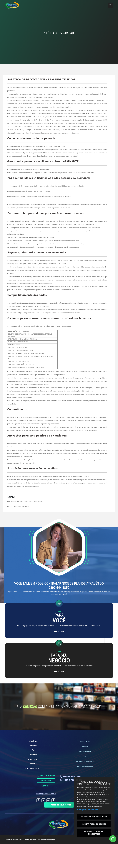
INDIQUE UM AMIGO (85, 751)
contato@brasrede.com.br (46, 794)
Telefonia (33, 755)
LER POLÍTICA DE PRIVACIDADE (94, 816)
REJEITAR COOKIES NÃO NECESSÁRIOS (94, 833)
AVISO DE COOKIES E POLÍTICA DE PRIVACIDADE (94, 783)
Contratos (46, 786)
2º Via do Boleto (46, 780)
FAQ (85, 756)
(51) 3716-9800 (71, 780)
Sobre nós (32, 764)
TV (33, 750)
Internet (33, 745)
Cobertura (33, 759)
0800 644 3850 (71, 776)
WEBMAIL (85, 746)
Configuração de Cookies (88, 810)
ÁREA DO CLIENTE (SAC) (46, 776)
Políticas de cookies (85, 767)
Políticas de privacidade (85, 762)
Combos (33, 741)
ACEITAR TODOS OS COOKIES (94, 824)
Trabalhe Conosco (33, 768)
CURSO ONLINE (85, 741)
